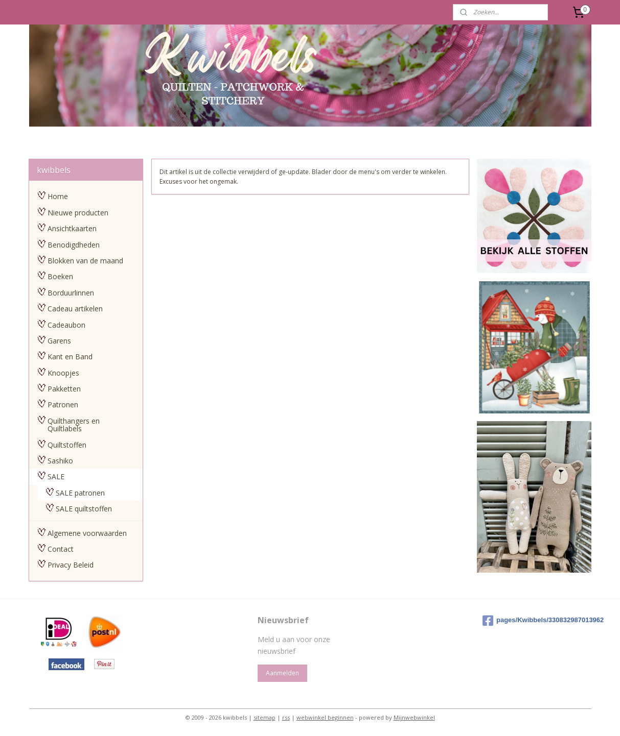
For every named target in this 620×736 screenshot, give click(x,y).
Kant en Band (70, 356)
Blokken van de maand (85, 260)
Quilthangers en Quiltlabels (74, 424)
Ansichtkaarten (72, 228)
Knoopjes (63, 373)
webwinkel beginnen (325, 717)
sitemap (264, 717)
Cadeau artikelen (75, 308)
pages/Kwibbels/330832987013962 (535, 621)
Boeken (60, 276)
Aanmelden (282, 673)
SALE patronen (80, 493)
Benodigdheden (74, 245)
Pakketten (64, 389)
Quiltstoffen (67, 445)
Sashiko (60, 460)
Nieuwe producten (78, 212)
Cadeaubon (66, 325)
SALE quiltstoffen (84, 508)
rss (286, 717)
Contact (61, 549)
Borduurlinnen (71, 293)
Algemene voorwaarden (87, 533)
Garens (59, 341)
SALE (56, 476)
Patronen (63, 404)
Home (58, 196)
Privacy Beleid (71, 565)
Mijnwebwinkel (414, 717)
